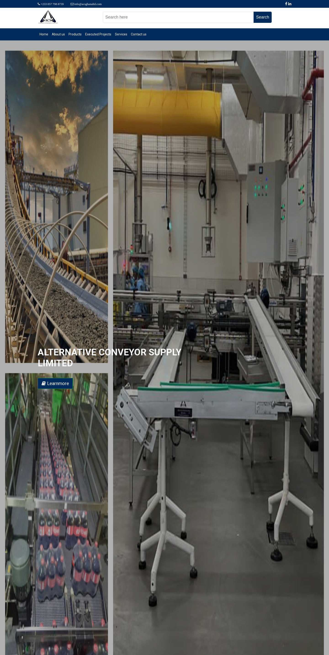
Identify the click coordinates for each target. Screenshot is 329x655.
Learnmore (55, 383)
